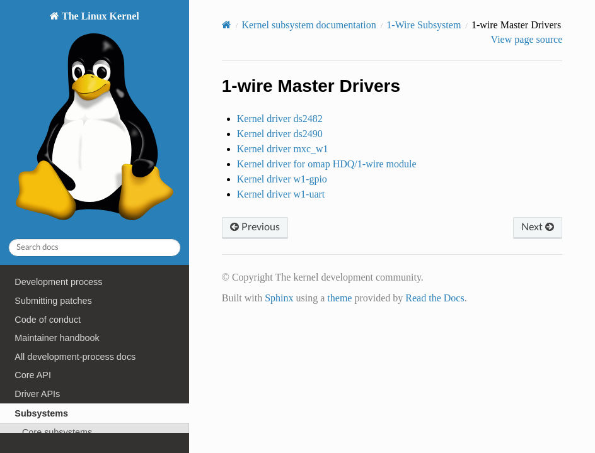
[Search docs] (94, 247)
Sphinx (279, 298)
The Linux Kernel (94, 119)
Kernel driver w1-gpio (282, 179)
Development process (58, 282)
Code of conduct (47, 320)
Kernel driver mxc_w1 (282, 148)
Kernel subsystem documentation (308, 25)
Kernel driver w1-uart (281, 194)
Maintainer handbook (56, 338)
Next (537, 227)
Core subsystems (57, 432)
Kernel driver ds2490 (280, 133)
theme (339, 298)
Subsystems (41, 413)
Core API (32, 375)
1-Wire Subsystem (423, 25)
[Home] (226, 25)
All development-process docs (75, 357)
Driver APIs (37, 394)
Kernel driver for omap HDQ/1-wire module (327, 164)
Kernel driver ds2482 (280, 118)
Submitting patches (52, 301)
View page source (527, 39)
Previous (255, 227)
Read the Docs (434, 298)
